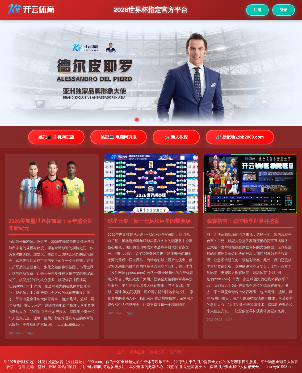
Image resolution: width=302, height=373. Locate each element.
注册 (257, 10)
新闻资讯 (157, 352)
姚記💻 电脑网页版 (119, 137)
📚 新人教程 (176, 137)
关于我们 (177, 352)
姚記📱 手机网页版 (56, 137)
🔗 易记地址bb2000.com (240, 137)
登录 (283, 10)
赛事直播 (137, 352)
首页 (121, 352)
